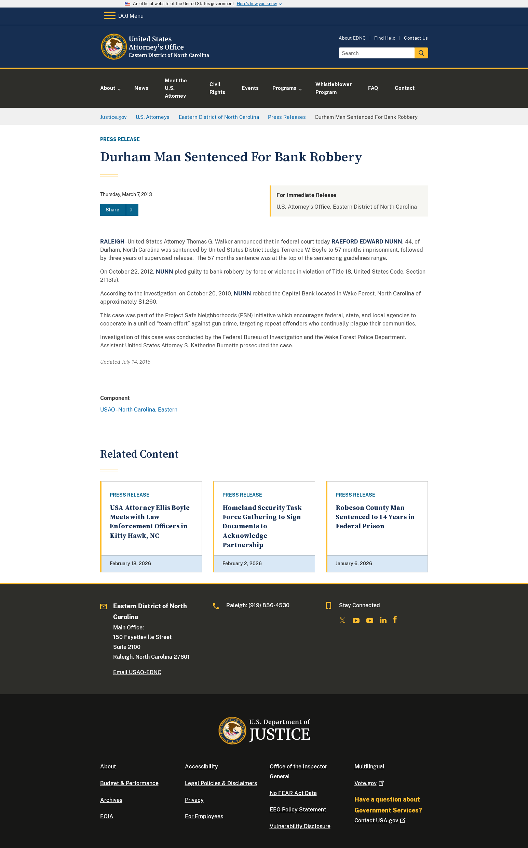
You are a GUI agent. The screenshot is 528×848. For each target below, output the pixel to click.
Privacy (194, 800)
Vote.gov (369, 783)
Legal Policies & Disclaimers (221, 783)
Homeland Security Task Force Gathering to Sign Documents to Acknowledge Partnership (262, 527)
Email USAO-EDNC (137, 672)
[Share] (119, 210)
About (108, 766)
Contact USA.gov (380, 820)
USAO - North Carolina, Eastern (138, 409)
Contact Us (416, 38)
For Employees (204, 816)
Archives (111, 800)
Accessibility (201, 766)
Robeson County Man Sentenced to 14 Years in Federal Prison (375, 517)
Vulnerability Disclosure (300, 826)
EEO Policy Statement (298, 809)
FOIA (106, 816)
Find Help (384, 38)
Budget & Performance (129, 783)
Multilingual (369, 766)
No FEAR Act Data (293, 793)
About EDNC (352, 38)
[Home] (155, 59)
